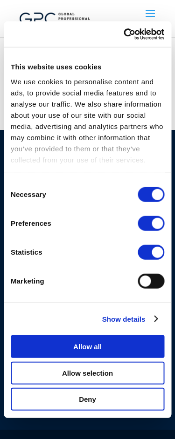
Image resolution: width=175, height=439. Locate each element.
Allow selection (87, 373)
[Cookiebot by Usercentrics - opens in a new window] (124, 34)
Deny (87, 399)
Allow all (87, 347)
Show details (124, 319)
